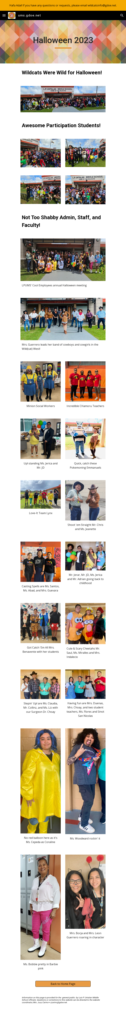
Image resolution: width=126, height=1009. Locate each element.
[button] (4, 15)
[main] (63, 42)
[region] (63, 5)
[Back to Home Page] (63, 983)
